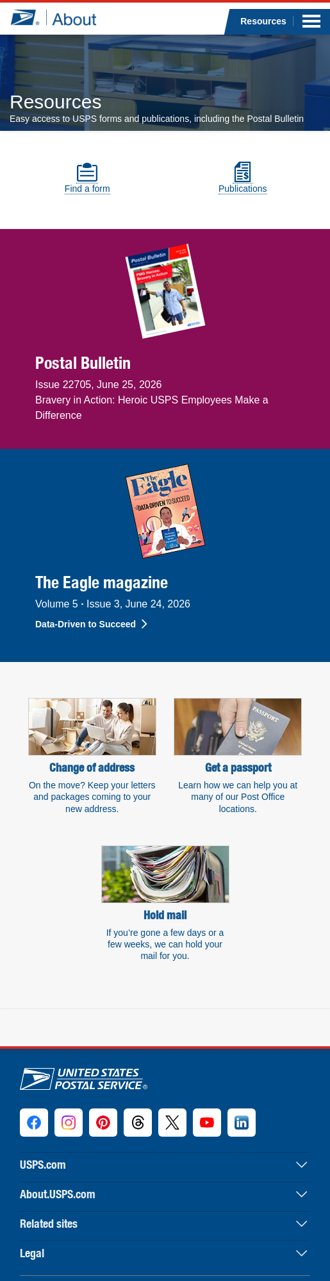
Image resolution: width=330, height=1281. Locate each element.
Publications (243, 183)
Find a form (87, 183)
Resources (263, 21)
